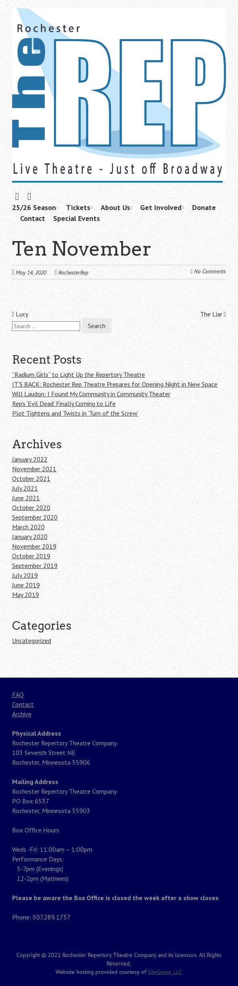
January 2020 (30, 537)
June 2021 (26, 498)
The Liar (213, 314)
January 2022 (30, 459)
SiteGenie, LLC (165, 972)
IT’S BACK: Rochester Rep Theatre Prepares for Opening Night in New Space (114, 384)
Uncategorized (31, 641)
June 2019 (26, 585)
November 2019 (34, 546)
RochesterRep (73, 272)
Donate (204, 207)
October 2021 (31, 478)
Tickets (78, 207)
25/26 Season (34, 207)
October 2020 (31, 507)
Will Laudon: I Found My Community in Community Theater (91, 394)
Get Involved (161, 207)
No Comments (210, 271)
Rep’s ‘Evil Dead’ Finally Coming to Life (64, 403)
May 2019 (25, 595)
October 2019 (31, 556)
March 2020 (28, 527)
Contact (32, 218)
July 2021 (25, 488)
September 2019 (35, 566)
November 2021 (34, 469)
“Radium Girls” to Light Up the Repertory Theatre (78, 374)
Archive (21, 714)
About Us (115, 207)
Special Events (76, 218)
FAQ (18, 695)
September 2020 (35, 517)
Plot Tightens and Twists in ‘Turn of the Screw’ (75, 413)
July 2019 (25, 575)
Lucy (20, 314)
